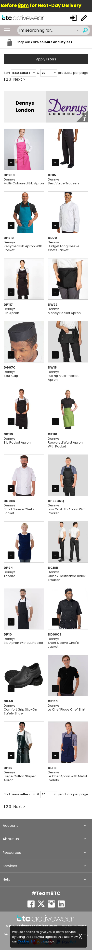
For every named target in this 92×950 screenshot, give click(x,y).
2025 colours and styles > (51, 42)
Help (6, 879)
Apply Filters (46, 59)
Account (10, 825)
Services (10, 866)
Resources (12, 852)
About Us (11, 838)
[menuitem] (46, 825)
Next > (19, 79)
